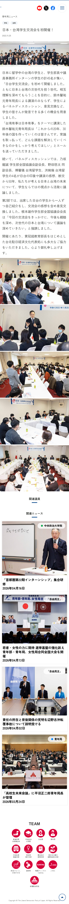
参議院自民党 (34, 882)
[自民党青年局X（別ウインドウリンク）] (46, 8)
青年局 (53, 835)
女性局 (40, 835)
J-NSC (53, 867)
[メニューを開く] (62, 8)
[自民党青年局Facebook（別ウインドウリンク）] (52, 8)
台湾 (14, 23)
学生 (5, 23)
